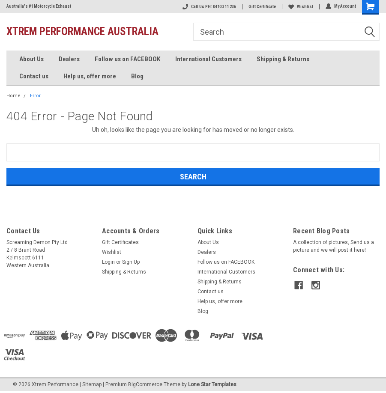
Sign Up (131, 262)
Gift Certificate (262, 6)
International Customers (208, 59)
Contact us (33, 76)
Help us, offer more (89, 76)
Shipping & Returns (283, 59)
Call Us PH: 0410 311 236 (209, 6)
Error (35, 95)
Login (108, 262)
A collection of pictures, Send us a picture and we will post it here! (333, 246)
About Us (31, 59)
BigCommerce (145, 384)
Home (13, 95)
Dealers (69, 59)
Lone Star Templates (212, 384)
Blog (137, 76)
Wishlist (300, 6)
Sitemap (92, 384)
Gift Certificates (120, 242)
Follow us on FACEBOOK (127, 59)
